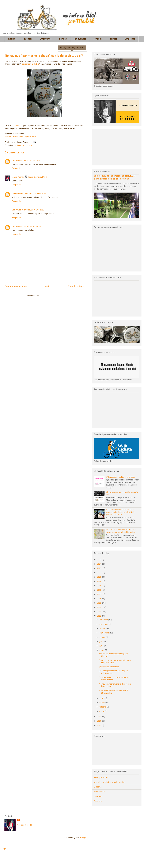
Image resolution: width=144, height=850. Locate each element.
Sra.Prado (16, 210)
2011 (99, 717)
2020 (99, 581)
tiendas (63, 39)
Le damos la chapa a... (23, 145)
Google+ (3, 849)
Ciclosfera (98, 787)
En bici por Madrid (101, 778)
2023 (99, 568)
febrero (102, 707)
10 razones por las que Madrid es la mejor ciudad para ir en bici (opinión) (121, 531)
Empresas (130, 39)
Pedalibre (98, 801)
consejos (97, 39)
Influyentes (80, 39)
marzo (102, 703)
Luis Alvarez (17, 193)
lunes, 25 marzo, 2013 (31, 226)
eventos (28, 39)
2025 (99, 560)
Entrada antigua (76, 286)
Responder (16, 168)
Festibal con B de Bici (30, 64)
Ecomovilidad (99, 792)
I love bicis (98, 796)
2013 (99, 612)
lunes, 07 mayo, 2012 (31, 160)
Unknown (16, 160)
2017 (99, 594)
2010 (99, 721)
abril (101, 698)
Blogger (83, 837)
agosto (102, 637)
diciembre (103, 620)
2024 (99, 564)
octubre (102, 629)
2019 (99, 586)
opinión (114, 39)
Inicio (47, 286)
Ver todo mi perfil (24, 825)
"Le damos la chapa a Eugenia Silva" (20, 136)
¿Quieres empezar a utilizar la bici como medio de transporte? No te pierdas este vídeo (120, 512)
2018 (99, 590)
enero (102, 711)
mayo (102, 650)
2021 (99, 577)
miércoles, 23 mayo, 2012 (35, 193)
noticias (12, 39)
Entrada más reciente (16, 286)
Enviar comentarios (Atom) (50, 296)
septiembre (104, 633)
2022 (99, 573)
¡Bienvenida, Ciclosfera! (109, 667)
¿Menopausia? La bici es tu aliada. (120, 477)
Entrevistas (46, 39)
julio (101, 642)
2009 (99, 725)
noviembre (104, 624)
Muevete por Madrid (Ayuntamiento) (109, 782)
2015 (99, 603)
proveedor (18, 125)
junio (101, 646)
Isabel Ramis (18, 177)
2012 (99, 616)
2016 (99, 599)
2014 (99, 607)
